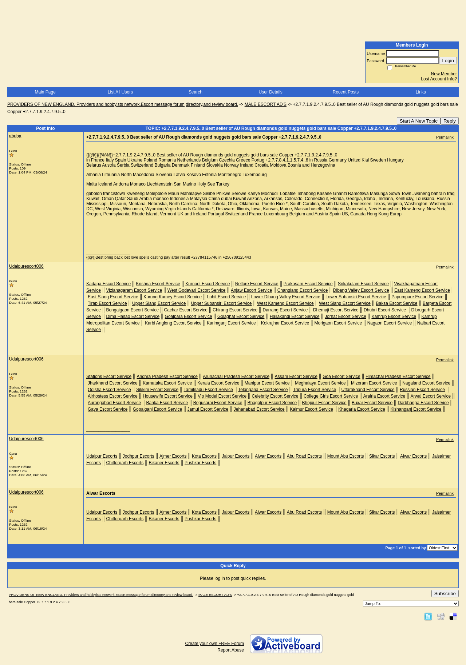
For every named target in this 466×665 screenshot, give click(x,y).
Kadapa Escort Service (108, 283)
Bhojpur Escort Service (324, 402)
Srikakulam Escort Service (363, 283)
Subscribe (445, 593)
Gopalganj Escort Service (157, 409)
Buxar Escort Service (372, 402)
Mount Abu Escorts (345, 456)
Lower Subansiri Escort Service (355, 296)
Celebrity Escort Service (275, 396)
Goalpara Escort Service (188, 316)
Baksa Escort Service (396, 303)
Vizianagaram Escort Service (134, 290)
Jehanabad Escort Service (259, 409)
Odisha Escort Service (109, 389)
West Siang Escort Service (345, 303)
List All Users (120, 92)
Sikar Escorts (382, 456)
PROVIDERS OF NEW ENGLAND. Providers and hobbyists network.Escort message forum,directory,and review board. (122, 104)
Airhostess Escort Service (113, 396)
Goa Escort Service (341, 376)
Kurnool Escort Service (207, 283)
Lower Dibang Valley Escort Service (285, 296)
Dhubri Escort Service (385, 309)
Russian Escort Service (422, 389)
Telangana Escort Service (263, 389)
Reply (449, 121)
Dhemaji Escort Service (336, 309)
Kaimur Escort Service (311, 409)
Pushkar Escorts (200, 462)
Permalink (445, 137)
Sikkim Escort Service (157, 389)
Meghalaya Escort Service (320, 383)
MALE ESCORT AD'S (266, 104)
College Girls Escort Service (331, 396)
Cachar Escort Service (186, 309)
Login (448, 60)
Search (195, 92)
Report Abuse (230, 650)
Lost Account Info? (439, 78)
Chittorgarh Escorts (124, 462)
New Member (444, 73)
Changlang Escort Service (302, 290)
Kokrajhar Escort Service (285, 323)
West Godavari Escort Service (196, 290)
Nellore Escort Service (257, 283)
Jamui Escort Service (208, 409)
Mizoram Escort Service (374, 383)
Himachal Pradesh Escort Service (398, 376)
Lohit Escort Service (226, 296)
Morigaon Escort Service (338, 323)
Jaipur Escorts (235, 456)
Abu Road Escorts (304, 456)
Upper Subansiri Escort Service (221, 303)
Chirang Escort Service (235, 309)
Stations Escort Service (108, 376)
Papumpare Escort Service (417, 296)
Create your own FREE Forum (214, 643)
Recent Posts (346, 92)
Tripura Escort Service (314, 389)
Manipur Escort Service (267, 383)
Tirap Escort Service (107, 303)
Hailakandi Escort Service (295, 316)
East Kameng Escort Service (422, 290)
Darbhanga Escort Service (423, 402)
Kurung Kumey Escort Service (172, 296)
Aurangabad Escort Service (114, 402)
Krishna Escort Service (158, 283)
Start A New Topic (419, 121)
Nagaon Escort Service (389, 323)
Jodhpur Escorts (138, 456)
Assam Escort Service (296, 376)
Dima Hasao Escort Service (132, 316)
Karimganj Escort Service (231, 323)
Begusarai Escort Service (217, 402)
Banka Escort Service (167, 402)
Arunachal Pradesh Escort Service (236, 376)
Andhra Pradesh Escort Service (167, 376)
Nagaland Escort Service (426, 383)
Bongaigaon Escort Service (132, 309)
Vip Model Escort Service (222, 396)
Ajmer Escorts (173, 456)
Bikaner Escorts (164, 462)
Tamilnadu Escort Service (208, 389)
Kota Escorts (204, 456)
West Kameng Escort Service (285, 303)
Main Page (45, 92)
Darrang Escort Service (285, 309)
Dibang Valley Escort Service (361, 290)
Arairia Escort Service (384, 396)
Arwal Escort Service (431, 396)
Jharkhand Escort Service (113, 383)
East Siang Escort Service (113, 296)
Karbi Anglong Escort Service (173, 323)
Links (421, 92)
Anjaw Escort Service (251, 290)
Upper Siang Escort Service (159, 303)
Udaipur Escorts (101, 456)
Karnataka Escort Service (167, 383)
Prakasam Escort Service (308, 283)
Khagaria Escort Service (361, 409)
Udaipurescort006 (26, 266)
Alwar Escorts (268, 456)
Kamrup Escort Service (393, 316)
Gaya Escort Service (107, 409)
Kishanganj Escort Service (415, 409)
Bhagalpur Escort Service (272, 402)
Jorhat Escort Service (345, 316)
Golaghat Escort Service (240, 316)
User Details (270, 92)
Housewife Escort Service (168, 396)
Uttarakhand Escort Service (368, 389)
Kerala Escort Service (218, 383)
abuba (15, 136)
